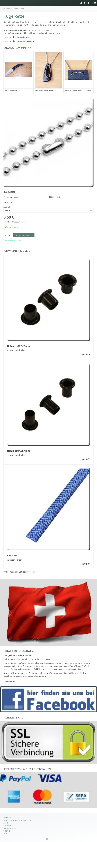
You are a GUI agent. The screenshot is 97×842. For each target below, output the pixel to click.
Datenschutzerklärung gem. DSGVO (18, 820)
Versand (22, 222)
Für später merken (12, 240)
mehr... (16, 9)
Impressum (8, 818)
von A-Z (22, 9)
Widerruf (7, 826)
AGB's (6, 823)
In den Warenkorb (24, 235)
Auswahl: (8, 207)
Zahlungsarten (10, 828)
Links (6, 834)
